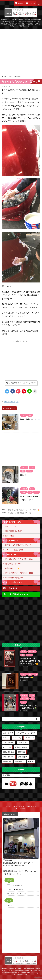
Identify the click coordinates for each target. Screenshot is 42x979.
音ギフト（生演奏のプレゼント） (18, 545)
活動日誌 (7, 402)
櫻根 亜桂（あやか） (13, 564)
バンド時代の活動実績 (14, 578)
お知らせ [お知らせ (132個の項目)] (8, 733)
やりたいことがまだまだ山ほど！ (20, 513)
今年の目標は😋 (26, 677)
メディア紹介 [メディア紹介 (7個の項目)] (8, 742)
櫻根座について (17, 806)
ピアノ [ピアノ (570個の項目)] (17, 738)
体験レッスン (10, 526)
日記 (17, 402)
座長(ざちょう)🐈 (12, 568)
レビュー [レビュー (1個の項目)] (7, 747)
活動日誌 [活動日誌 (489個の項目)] (23, 757)
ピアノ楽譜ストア (14, 582)
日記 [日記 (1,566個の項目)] (21, 752)
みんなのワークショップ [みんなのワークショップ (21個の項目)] (26, 733)
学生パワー (24, 475)
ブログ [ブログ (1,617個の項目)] (29, 738)
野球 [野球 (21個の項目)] (31, 761)
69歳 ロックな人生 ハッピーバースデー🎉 (24, 510)
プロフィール (12, 554)
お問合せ (22, 808)
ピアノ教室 (9, 536)
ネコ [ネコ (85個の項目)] (6, 738)
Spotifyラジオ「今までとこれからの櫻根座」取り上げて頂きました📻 (30, 661)
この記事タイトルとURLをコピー (21, 383)
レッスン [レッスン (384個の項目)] (22, 742)
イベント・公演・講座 (14, 550)
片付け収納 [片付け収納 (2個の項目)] (20, 761)
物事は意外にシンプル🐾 (30, 419)
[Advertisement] (21, 52)
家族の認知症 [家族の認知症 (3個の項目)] (8, 752)
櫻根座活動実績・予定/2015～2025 (19, 573)
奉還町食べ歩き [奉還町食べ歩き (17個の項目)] (21, 747)
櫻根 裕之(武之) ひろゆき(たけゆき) (19, 559)
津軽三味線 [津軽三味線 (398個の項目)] (8, 757)
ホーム (8, 806)
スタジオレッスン (14, 522)
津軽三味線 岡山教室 (13, 531)
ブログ (12, 402)
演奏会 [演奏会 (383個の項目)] (7, 761)
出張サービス (12, 540)
